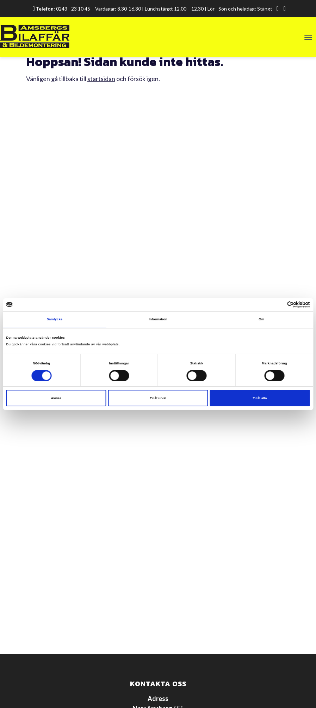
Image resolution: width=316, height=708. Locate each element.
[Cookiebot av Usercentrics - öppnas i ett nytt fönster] (279, 304)
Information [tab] (158, 319)
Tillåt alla (260, 398)
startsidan (101, 78)
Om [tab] (261, 319)
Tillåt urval (158, 398)
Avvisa (56, 398)
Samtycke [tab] (55, 319)
